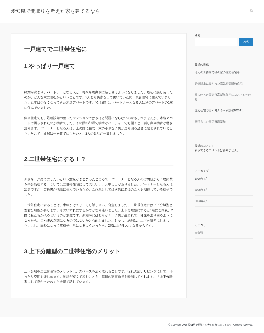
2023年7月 (201, 201)
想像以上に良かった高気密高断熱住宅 (219, 83)
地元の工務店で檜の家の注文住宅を (217, 72)
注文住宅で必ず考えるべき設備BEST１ (219, 110)
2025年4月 (201, 178)
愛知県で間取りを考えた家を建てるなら (55, 11)
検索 (197, 35)
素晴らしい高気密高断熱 (210, 121)
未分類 (199, 232)
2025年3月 (201, 189)
